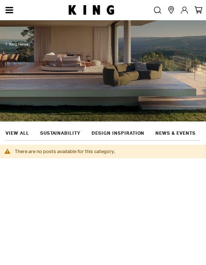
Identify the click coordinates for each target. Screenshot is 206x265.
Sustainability (60, 120)
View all (17, 120)
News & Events (175, 120)
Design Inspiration (118, 120)
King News (18, 44)
